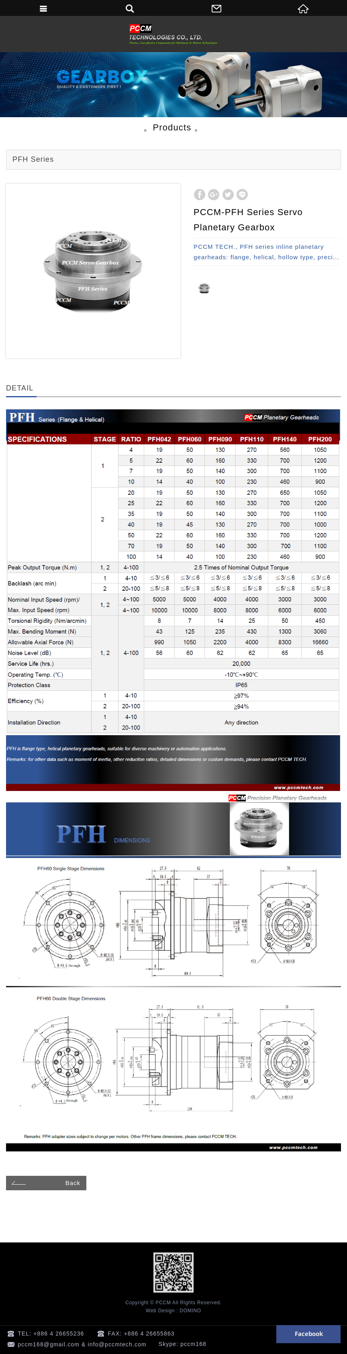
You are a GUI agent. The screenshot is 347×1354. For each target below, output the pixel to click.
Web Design (160, 1310)
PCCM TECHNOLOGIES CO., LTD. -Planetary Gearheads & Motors (173, 34)
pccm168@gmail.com (49, 1344)
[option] (93, 271)
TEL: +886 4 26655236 (51, 1333)
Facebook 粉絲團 (308, 1334)
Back (44, 1183)
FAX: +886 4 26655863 (141, 1333)
